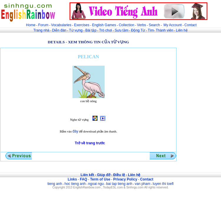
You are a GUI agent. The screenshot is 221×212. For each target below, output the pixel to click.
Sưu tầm (121, 30)
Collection (126, 25)
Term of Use (100, 179)
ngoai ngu (96, 184)
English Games (104, 25)
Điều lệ (119, 175)
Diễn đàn (59, 30)
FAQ (83, 179)
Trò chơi (106, 30)
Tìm (151, 30)
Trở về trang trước (90, 143)
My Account (173, 25)
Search (154, 25)
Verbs (141, 25)
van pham (142, 184)
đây (75, 131)
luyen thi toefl (163, 184)
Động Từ (138, 30)
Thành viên (164, 30)
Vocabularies (61, 25)
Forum (43, 25)
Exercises (81, 25)
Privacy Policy (125, 179)
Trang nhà (41, 30)
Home (30, 25)
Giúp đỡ (103, 175)
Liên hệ (182, 30)
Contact (190, 25)
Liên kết (87, 175)
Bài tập (90, 30)
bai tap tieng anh (119, 184)
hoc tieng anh (75, 184)
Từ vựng (76, 30)
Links (72, 179)
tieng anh (54, 184)
